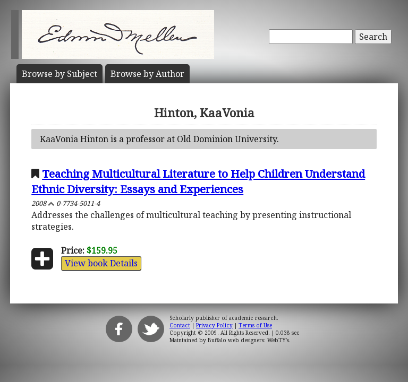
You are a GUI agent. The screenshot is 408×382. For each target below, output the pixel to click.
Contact (179, 325)
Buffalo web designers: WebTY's (248, 340)
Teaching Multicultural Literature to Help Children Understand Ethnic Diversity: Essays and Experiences (198, 181)
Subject (59, 74)
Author (147, 74)
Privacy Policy (214, 325)
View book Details (101, 263)
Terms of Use (255, 325)
